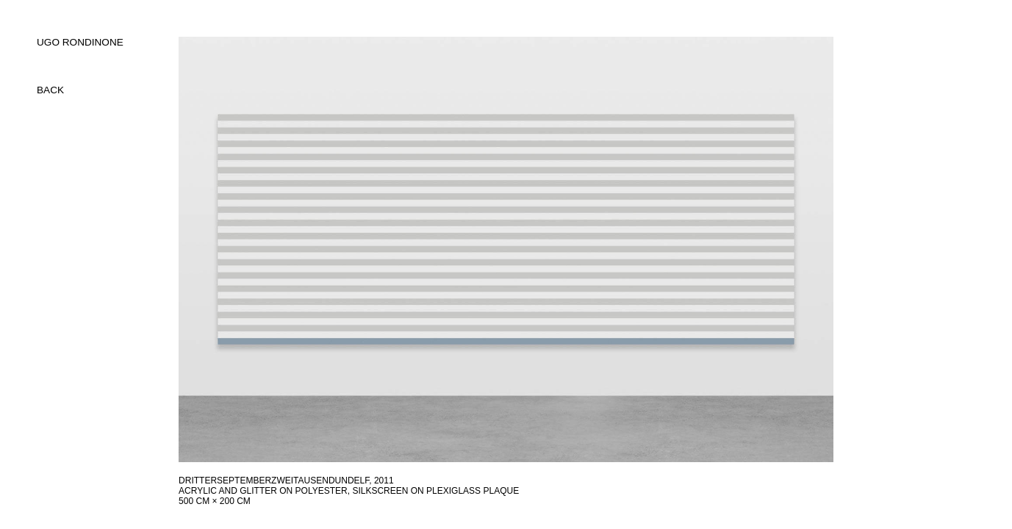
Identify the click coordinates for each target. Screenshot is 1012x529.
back (50, 90)
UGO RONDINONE (80, 42)
